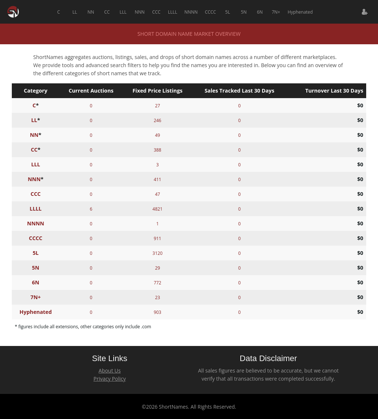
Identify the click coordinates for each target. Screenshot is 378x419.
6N (260, 12)
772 (157, 282)
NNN (140, 12)
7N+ (276, 12)
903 (157, 312)
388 (157, 150)
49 (157, 135)
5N (244, 12)
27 (157, 105)
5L (227, 12)
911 (157, 238)
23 (157, 297)
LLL (123, 12)
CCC (156, 12)
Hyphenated (300, 12)
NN (90, 12)
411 (157, 179)
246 (157, 120)
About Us (110, 370)
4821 (157, 209)
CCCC (210, 12)
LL (74, 12)
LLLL (172, 12)
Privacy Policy (109, 378)
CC (107, 12)
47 (157, 194)
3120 (157, 253)
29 (157, 268)
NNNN (191, 12)
